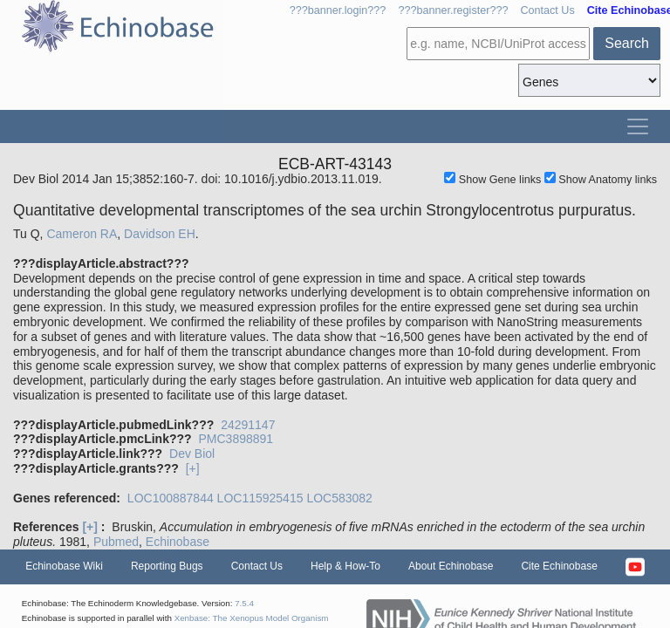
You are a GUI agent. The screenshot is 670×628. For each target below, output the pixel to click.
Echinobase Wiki (64, 566)
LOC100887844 (170, 498)
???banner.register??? (453, 10)
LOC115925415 (260, 498)
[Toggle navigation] (637, 126)
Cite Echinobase (559, 566)
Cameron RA (81, 234)
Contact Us (547, 10)
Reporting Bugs (167, 566)
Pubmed (116, 542)
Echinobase (177, 542)
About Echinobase (450, 566)
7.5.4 (244, 603)
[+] (193, 468)
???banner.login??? (338, 10)
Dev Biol (192, 454)
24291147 (248, 425)
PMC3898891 (235, 439)
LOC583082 (339, 498)
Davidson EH (159, 234)
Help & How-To (345, 566)
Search (627, 43)
